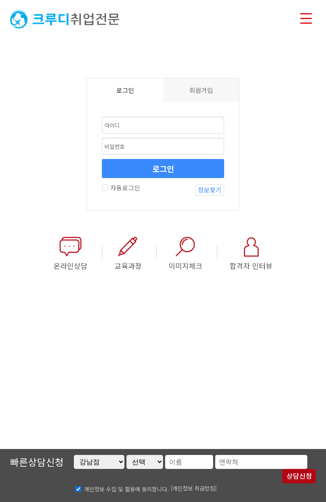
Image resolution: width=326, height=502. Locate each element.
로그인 (163, 168)
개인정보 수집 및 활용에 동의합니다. (126, 489)
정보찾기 (210, 189)
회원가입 (201, 90)
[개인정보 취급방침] (193, 488)
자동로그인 (124, 187)
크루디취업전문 (64, 19)
